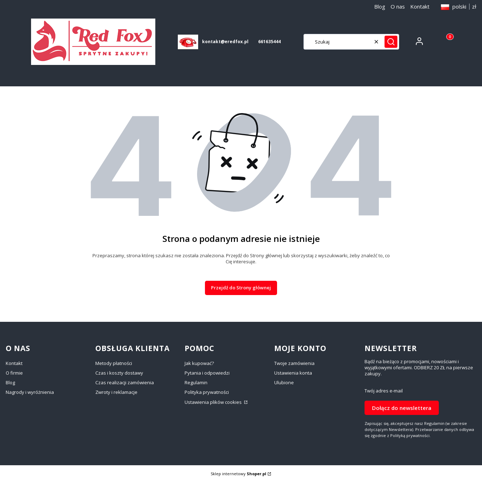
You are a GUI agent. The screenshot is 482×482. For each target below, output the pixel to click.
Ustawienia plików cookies (214, 402)
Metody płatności (113, 363)
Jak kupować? (199, 363)
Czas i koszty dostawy (119, 373)
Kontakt (420, 6)
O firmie (14, 373)
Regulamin (196, 382)
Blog (379, 6)
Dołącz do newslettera (401, 407)
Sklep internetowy (238, 473)
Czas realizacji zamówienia (124, 382)
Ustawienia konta (293, 373)
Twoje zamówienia (294, 363)
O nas (398, 6)
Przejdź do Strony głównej (241, 287)
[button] (391, 42)
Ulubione (284, 382)
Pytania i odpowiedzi (207, 373)
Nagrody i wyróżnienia (30, 392)
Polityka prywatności (207, 392)
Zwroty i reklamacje (116, 392)
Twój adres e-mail (384, 391)
